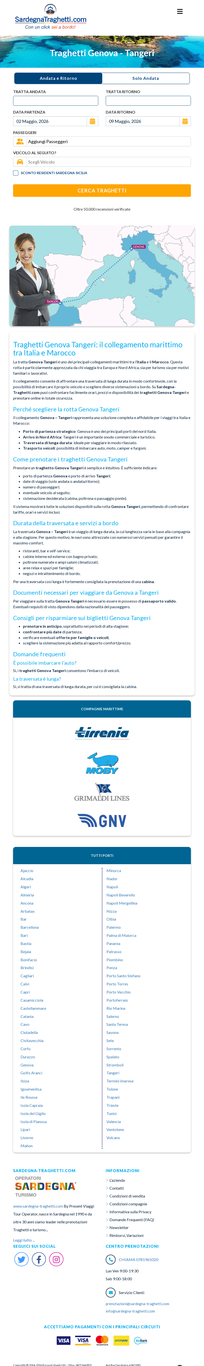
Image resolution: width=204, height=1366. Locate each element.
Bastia (25, 943)
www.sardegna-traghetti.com (38, 1206)
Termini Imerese (120, 1081)
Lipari (25, 1129)
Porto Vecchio (118, 992)
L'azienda (117, 1180)
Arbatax (27, 911)
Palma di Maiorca (121, 935)
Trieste (112, 1105)
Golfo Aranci (31, 1072)
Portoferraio (117, 1000)
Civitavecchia (31, 1040)
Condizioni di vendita (127, 1196)
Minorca (113, 870)
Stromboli (114, 1064)
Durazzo (27, 1056)
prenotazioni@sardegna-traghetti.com (137, 1303)
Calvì (24, 983)
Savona (112, 1032)
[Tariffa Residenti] (15, 173)
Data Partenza (29, 112)
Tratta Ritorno (123, 91)
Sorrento (113, 1048)
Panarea (113, 943)
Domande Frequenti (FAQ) (131, 1219)
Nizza (111, 911)
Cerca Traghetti (102, 190)
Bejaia (25, 951)
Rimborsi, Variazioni (126, 1235)
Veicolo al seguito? (34, 152)
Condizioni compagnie (128, 1203)
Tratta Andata (29, 91)
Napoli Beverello (120, 895)
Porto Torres (117, 983)
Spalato (112, 1056)
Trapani (113, 1097)
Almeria (27, 895)
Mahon (26, 1145)
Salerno (112, 1016)
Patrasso (114, 951)
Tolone (112, 1089)
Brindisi (27, 967)
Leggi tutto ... (24, 1240)
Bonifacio (28, 959)
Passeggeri (24, 132)
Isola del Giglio (33, 1113)
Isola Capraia (31, 1105)
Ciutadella (29, 1032)
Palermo (113, 927)
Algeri (25, 886)
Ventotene (115, 1129)
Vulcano (113, 1137)
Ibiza (24, 1081)
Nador (112, 878)
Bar (23, 919)
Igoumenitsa (30, 1089)
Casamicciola (31, 1000)
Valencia (113, 1121)
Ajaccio (26, 870)
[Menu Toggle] (180, 11)
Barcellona (29, 927)
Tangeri (112, 1072)
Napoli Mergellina (121, 903)
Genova (27, 1064)
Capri (25, 992)
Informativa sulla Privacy (130, 1211)
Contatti (116, 1188)
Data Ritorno (120, 112)
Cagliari (27, 975)
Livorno (26, 1137)
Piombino (114, 959)
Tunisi (111, 1113)
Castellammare (33, 1008)
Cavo (24, 1024)
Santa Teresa (117, 1024)
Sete (110, 1040)
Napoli (112, 886)
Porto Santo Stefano (123, 975)
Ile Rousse (29, 1097)
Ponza (111, 967)
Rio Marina (115, 1008)
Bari (24, 935)
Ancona (26, 903)
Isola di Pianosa (33, 1121)
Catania (27, 1016)
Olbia (111, 919)
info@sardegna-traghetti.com (130, 1311)
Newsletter (119, 1227)
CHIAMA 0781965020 (138, 1259)
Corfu (25, 1048)
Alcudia (26, 878)
